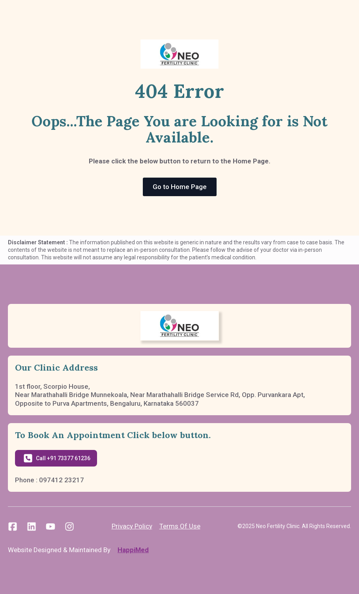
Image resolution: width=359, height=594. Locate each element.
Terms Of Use (179, 526)
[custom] (12, 526)
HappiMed (133, 550)
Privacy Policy (132, 526)
